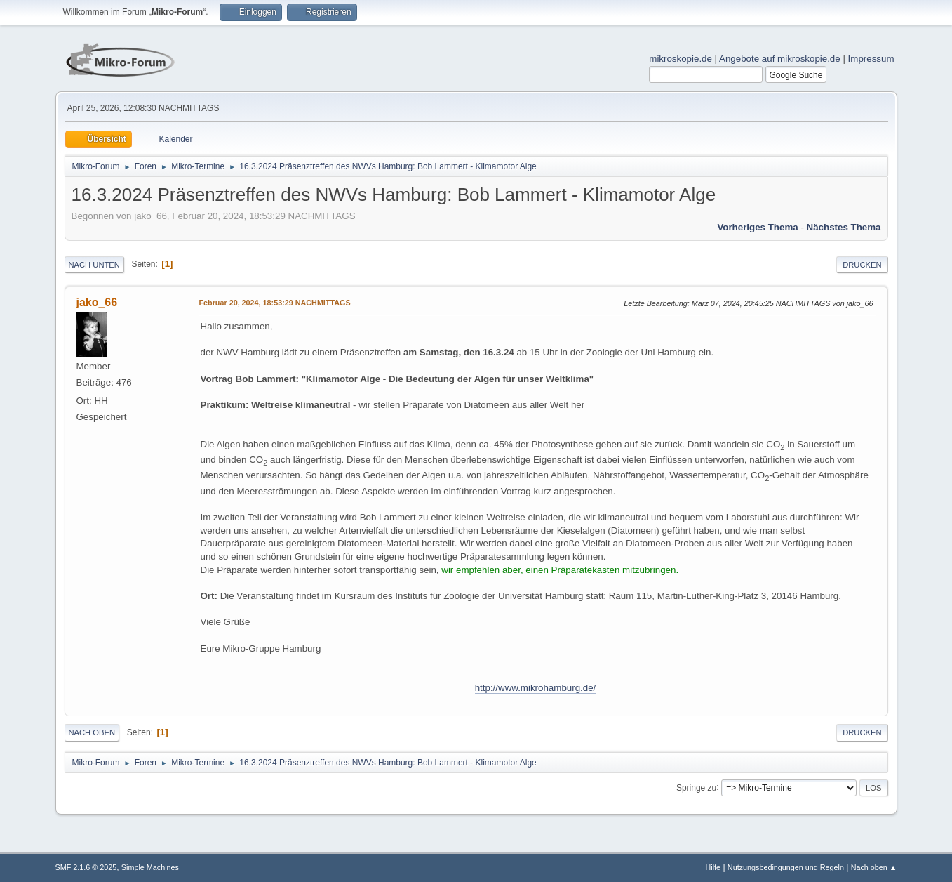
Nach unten (94, 265)
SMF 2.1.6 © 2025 (86, 867)
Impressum (871, 58)
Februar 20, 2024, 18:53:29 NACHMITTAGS (275, 302)
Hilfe (712, 867)
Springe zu (696, 787)
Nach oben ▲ (874, 867)
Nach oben (92, 732)
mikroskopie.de (680, 58)
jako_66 (97, 302)
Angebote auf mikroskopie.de (779, 58)
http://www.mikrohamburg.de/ (535, 688)
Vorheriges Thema (757, 227)
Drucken (862, 265)
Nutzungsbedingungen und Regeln (786, 867)
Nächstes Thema (844, 227)
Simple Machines (150, 867)
